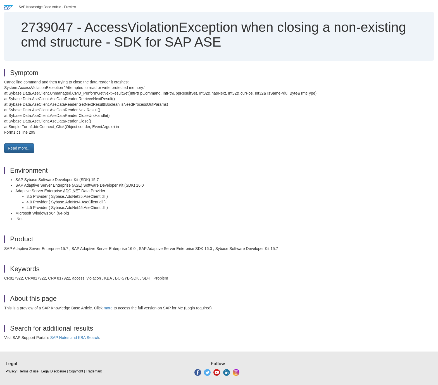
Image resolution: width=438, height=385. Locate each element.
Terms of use (29, 371)
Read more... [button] (19, 148)
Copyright (76, 371)
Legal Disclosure (53, 371)
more (108, 308)
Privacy (11, 371)
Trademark (94, 371)
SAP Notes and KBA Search (74, 337)
